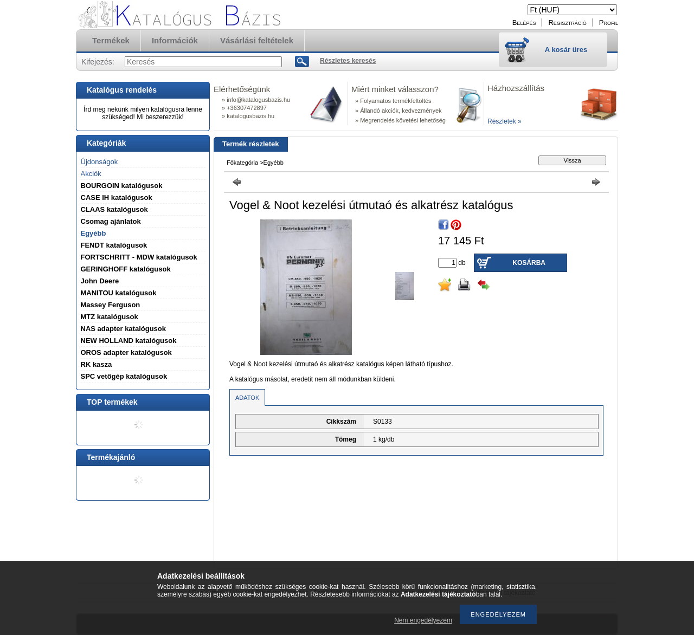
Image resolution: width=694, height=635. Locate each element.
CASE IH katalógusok (116, 197)
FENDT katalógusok (114, 245)
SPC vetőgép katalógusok (124, 376)
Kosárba (528, 263)
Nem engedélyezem (423, 620)
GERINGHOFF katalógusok (126, 269)
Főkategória (242, 162)
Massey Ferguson (110, 305)
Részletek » (504, 121)
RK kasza (96, 364)
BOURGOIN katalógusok (122, 186)
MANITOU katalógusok (119, 293)
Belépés (524, 22)
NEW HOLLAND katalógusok (129, 340)
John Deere (100, 281)
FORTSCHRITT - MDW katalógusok (139, 257)
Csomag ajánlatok (111, 221)
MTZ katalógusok (109, 317)
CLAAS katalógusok (114, 209)
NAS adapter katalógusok (123, 329)
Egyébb (93, 233)
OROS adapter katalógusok (126, 352)
